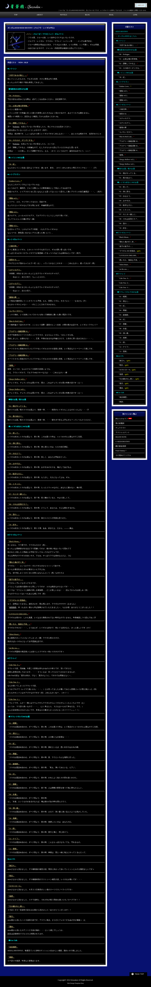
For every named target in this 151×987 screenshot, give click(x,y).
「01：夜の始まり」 (15, 416)
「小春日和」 (13, 246)
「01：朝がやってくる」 (17, 406)
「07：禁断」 (13, 784)
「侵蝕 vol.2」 (13, 212)
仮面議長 (12, 607)
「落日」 (11, 916)
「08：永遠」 (13, 794)
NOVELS (63, 15)
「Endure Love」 (14, 181)
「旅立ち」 (12, 866)
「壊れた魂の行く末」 (16, 562)
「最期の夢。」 (14, 297)
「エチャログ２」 (15, 270)
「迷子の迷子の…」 (15, 579)
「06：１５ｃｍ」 (15, 484)
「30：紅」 (12, 164)
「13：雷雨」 (13, 849)
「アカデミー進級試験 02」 (18, 345)
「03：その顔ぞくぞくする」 (128, 68)
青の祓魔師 (119, 423)
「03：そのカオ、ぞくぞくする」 (21, 140)
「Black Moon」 (14, 541)
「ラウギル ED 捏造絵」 (17, 600)
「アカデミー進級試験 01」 (18, 355)
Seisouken (74, 980)
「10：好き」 (13, 525)
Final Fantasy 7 (120, 451)
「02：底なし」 (14, 733)
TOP (15, 15)
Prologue (16, 127)
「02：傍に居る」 (15, 443)
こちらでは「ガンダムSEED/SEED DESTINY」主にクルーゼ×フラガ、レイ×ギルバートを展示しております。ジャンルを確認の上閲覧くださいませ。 (102, 10)
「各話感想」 (13, 947)
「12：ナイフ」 (14, 839)
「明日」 (11, 876)
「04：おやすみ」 (15, 464)
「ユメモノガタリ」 (15, 311)
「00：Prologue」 (14, 96)
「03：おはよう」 (15, 453)
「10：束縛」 (13, 818)
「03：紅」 (12, 744)
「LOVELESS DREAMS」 (18, 614)
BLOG (87, 15)
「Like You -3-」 (14, 665)
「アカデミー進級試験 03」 (18, 331)
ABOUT (40, 15)
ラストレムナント (122, 432)
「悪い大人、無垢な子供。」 (19, 624)
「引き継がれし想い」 (16, 906)
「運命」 (11, 927)
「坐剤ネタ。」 (14, 260)
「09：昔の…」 (14, 514)
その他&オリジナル (123, 455)
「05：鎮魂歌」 (14, 764)
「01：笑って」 (14, 433)
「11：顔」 (12, 828)
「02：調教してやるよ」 (17, 123)
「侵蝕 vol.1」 (13, 226)
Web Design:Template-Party (75, 983)
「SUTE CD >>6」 (15, 886)
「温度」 (11, 896)
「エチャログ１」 (15, 284)
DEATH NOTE (120, 437)
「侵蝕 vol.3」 (13, 198)
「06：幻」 (12, 774)
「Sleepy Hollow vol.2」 (17, 379)
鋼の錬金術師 (120, 446)
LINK (135, 15)
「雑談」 (11, 957)
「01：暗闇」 (13, 723)
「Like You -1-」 (14, 699)
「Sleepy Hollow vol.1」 (17, 389)
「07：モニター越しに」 (17, 494)
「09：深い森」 (14, 808)
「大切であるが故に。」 (17, 75)
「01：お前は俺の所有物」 (18, 106)
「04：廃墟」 (13, 754)
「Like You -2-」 (14, 682)
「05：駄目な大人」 (15, 474)
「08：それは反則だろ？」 (18, 504)
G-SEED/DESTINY (122, 442)
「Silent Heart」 (14, 634)
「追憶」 (11, 365)
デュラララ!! (120, 428)
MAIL (111, 15)
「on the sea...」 (14, 648)
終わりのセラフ (123, 419)
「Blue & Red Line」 (16, 321)
